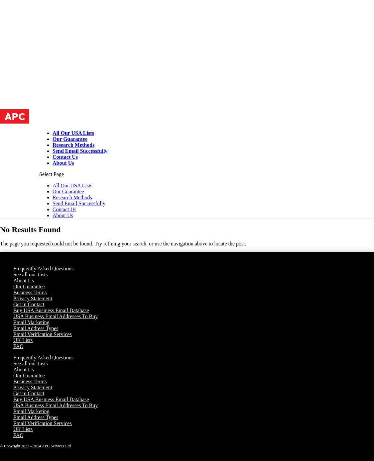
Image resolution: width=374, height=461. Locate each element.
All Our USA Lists (73, 133)
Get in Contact (28, 304)
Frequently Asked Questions (43, 268)
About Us (63, 163)
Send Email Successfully (80, 151)
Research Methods (73, 145)
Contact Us (65, 157)
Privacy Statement (32, 298)
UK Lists (23, 340)
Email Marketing (31, 322)
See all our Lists (30, 274)
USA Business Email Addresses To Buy (55, 316)
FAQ (18, 346)
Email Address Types (35, 328)
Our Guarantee (70, 139)
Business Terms (30, 292)
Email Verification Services (42, 334)
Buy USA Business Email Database (51, 310)
